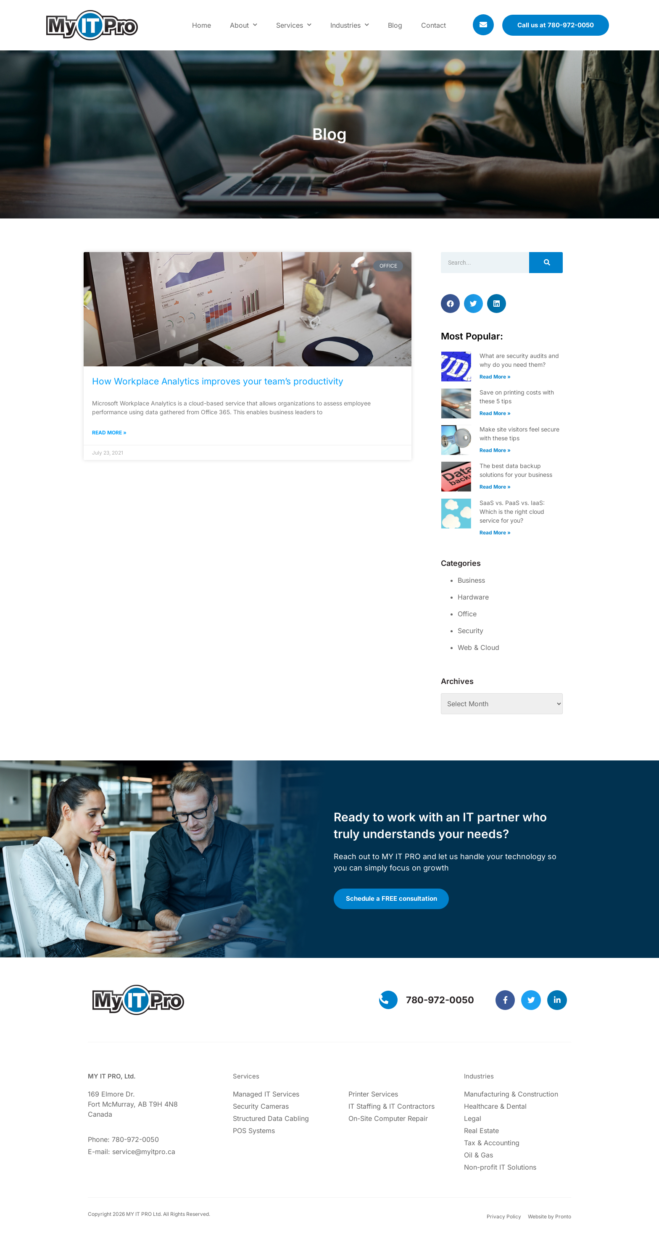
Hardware (473, 597)
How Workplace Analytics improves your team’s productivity (217, 381)
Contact (433, 25)
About (243, 25)
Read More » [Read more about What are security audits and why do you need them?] (495, 376)
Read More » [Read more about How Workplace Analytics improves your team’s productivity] (109, 432)
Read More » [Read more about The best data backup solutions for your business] (495, 487)
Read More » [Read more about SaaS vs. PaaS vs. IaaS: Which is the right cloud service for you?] (495, 532)
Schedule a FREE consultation (394, 901)
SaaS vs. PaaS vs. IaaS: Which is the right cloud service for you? (512, 511)
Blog (395, 25)
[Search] (546, 262)
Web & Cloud (478, 647)
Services (293, 25)
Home (201, 25)
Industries (349, 25)
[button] (450, 303)
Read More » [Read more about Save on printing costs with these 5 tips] (495, 413)
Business (471, 580)
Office (467, 614)
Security (470, 630)
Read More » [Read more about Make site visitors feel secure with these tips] (495, 450)
